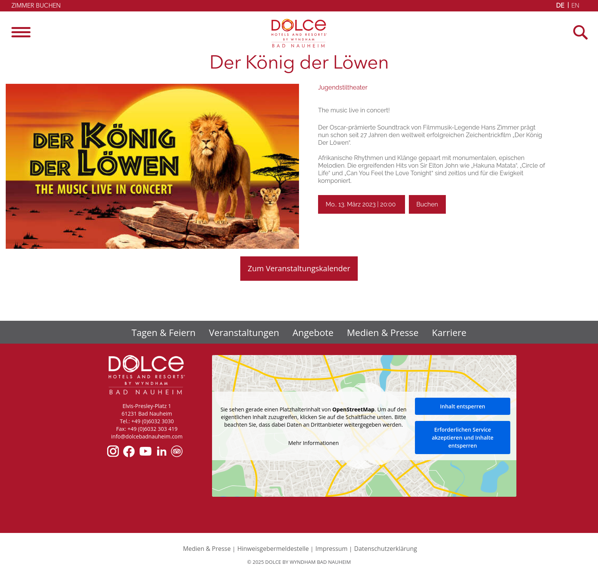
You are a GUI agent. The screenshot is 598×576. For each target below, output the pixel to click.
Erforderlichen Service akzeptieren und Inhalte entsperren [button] (463, 437)
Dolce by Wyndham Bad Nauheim (299, 33)
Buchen (427, 204)
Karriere (449, 332)
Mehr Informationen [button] (313, 443)
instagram (113, 451)
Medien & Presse (383, 332)
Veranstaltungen (244, 332)
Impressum (331, 548)
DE (560, 6)
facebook (129, 451)
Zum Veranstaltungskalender (299, 268)
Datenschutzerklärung (385, 548)
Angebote (313, 332)
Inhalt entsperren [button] (462, 406)
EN (575, 6)
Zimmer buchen (36, 6)
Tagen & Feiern (164, 332)
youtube (144, 451)
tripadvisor (177, 451)
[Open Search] (582, 32)
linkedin (161, 451)
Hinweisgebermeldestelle (273, 548)
